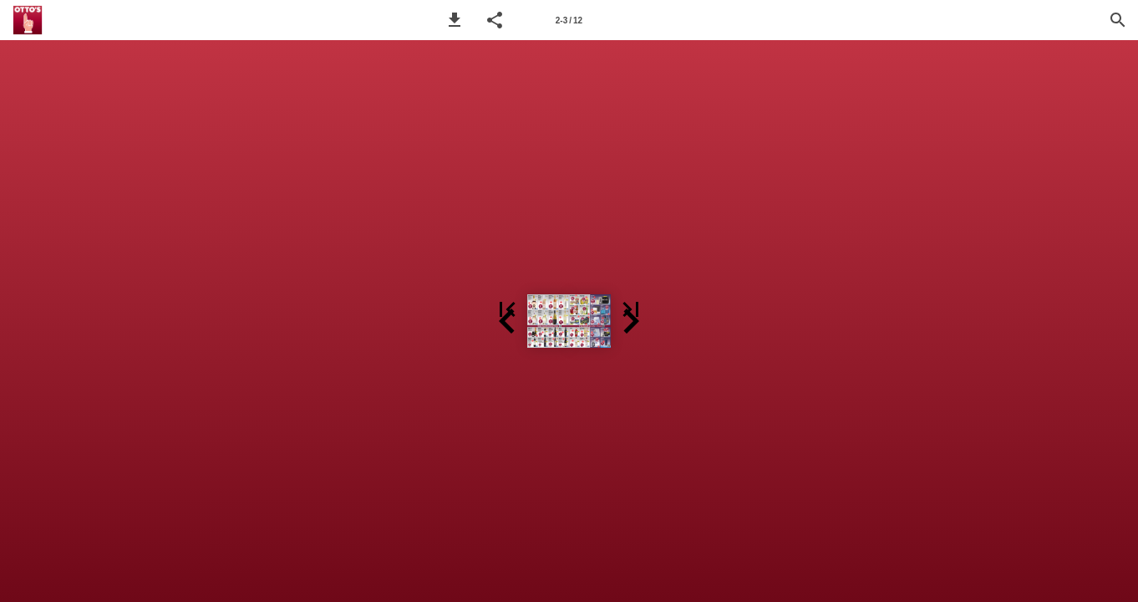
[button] (454, 20)
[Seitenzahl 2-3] (569, 20)
